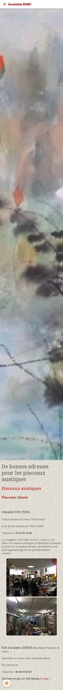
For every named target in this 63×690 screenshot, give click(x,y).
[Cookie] (7, 683)
